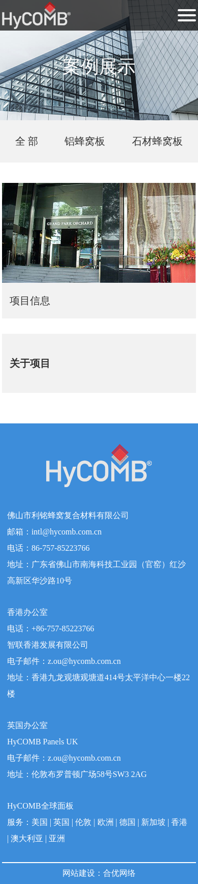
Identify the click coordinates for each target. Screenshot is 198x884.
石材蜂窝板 (157, 141)
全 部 (26, 141)
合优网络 (119, 873)
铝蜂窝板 (84, 141)
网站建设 (78, 873)
